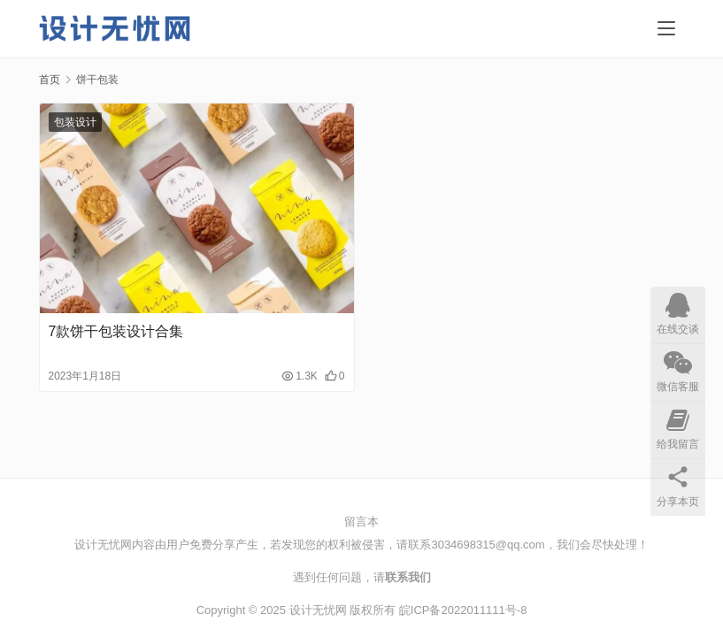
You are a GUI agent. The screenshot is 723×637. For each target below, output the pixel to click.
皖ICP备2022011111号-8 (463, 610)
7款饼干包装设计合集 (116, 331)
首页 (49, 79)
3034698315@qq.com (487, 544)
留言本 (361, 521)
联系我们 (408, 577)
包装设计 (75, 122)
